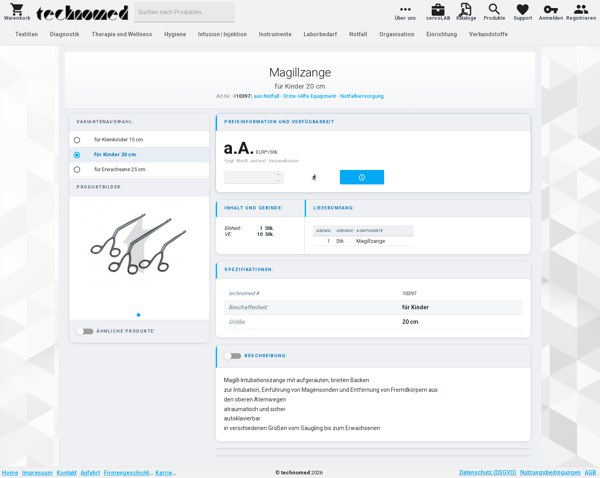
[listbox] (139, 154)
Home (10, 473)
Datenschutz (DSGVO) (487, 472)
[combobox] (184, 12)
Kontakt (67, 473)
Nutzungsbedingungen (550, 472)
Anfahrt (90, 473)
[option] (139, 139)
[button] (17, 12)
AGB (590, 472)
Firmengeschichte (128, 473)
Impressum (37, 473)
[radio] (77, 140)
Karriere (166, 473)
